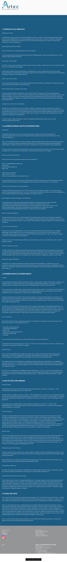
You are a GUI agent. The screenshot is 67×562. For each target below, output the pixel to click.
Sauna (3, 531)
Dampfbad (5, 533)
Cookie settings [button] (57, 557)
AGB (3, 544)
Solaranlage (39, 530)
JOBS (49, 13)
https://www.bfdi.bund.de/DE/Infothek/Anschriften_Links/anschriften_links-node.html (24, 209)
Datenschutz (45, 535)
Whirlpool (4, 534)
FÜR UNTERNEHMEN (34, 13)
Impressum (38, 535)
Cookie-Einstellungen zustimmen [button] (33, 559)
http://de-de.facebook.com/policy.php (34, 514)
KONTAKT (60, 13)
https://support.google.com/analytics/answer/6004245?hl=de (22, 461)
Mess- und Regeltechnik (42, 531)
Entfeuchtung (39, 533)
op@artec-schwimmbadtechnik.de (46, 553)
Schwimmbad (5, 530)
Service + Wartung (40, 534)
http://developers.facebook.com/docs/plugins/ (50, 500)
